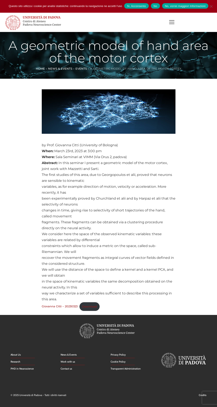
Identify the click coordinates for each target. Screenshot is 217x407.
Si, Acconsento (136, 6)
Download (89, 306)
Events (81, 68)
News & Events (60, 68)
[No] (211, 5)
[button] (172, 22)
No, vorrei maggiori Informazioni (185, 6)
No (155, 6)
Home (40, 68)
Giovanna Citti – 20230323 (60, 306)
